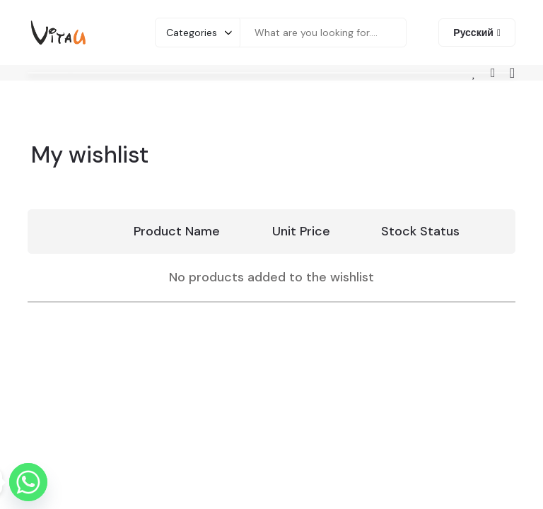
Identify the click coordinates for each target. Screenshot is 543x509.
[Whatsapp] (28, 482)
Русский (473, 32)
